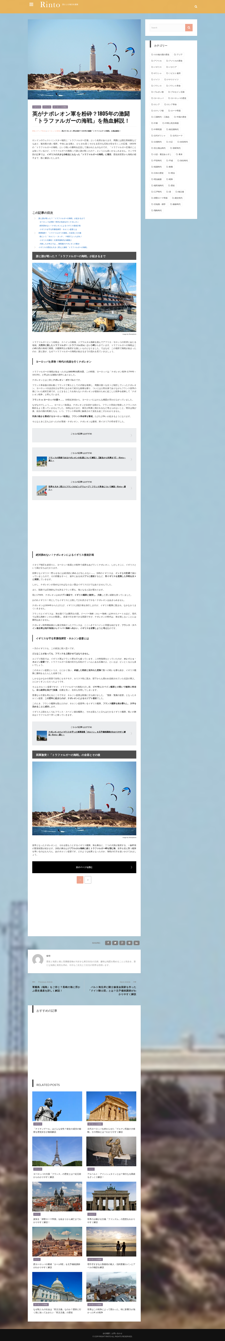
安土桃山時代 (160, 148)
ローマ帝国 (176, 111)
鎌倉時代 (177, 204)
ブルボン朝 (159, 92)
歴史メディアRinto (39, 131)
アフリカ (158, 61)
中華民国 (158, 129)
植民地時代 (159, 185)
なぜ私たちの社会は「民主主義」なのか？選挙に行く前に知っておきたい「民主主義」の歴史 (57, 1311)
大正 (171, 142)
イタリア (92, 1214)
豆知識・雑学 (160, 204)
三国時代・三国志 (161, 117)
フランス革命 (175, 86)
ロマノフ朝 (159, 111)
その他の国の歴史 (161, 54)
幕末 (180, 154)
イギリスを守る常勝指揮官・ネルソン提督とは (58, 229)
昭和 (171, 179)
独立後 (181, 192)
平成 (171, 160)
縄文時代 (178, 198)
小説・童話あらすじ (162, 154)
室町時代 (177, 148)
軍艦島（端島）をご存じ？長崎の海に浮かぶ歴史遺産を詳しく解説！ (56, 988)
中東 (156, 123)
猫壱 (48, 956)
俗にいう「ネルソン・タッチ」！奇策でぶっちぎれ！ (61, 236)
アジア (179, 54)
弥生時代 (184, 160)
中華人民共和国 (172, 123)
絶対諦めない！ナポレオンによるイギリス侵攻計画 (60, 225)
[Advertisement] (57, 185)
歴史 (173, 185)
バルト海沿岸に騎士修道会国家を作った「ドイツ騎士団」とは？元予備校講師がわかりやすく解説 (112, 990)
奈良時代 (184, 142)
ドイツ (91, 1169)
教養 (171, 167)
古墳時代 (158, 142)
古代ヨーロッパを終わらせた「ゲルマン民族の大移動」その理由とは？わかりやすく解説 (111, 1130)
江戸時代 (158, 192)
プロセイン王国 (177, 92)
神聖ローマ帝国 (160, 198)
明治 (173, 173)
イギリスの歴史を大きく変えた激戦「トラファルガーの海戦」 (63, 247)
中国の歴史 (181, 117)
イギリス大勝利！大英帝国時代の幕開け (56, 240)
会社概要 (106, 1333)
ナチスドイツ (173, 79)
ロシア (157, 104)
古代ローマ (177, 136)
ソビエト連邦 (175, 73)
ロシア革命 (172, 104)
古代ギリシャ (160, 136)
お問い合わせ (117, 1333)
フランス (47, 107)
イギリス (36, 107)
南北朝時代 (174, 129)
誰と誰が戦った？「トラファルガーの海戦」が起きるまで (61, 218)
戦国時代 (158, 167)
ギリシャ (158, 73)
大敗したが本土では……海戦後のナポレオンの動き (60, 244)
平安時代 (158, 160)
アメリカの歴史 (175, 61)
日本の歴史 (159, 173)
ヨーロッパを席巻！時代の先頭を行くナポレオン (59, 222)
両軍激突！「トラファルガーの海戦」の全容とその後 (59, 233)
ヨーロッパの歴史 (60, 107)
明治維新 (158, 179)
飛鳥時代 (158, 210)
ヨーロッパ (159, 98)
